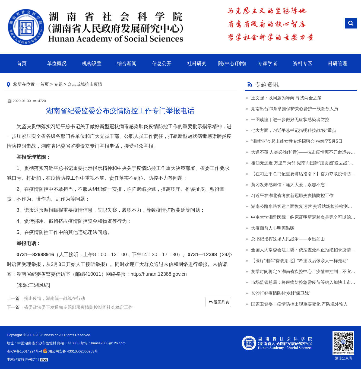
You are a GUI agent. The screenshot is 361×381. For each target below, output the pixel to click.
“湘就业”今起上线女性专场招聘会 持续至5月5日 (297, 141)
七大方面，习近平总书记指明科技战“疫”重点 (294, 130)
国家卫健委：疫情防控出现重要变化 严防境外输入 (299, 304)
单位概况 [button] (56, 63)
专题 (58, 84)
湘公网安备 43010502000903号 (70, 351)
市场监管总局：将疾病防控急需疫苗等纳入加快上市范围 (305, 282)
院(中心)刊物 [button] (232, 63)
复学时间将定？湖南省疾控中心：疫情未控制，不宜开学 (305, 271)
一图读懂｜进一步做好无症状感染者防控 (290, 119)
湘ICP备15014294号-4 (24, 351)
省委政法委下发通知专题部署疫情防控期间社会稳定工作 (78, 307)
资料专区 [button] (302, 63)
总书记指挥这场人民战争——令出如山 (288, 239)
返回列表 (219, 302)
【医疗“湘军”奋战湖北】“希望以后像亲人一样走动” (299, 260)
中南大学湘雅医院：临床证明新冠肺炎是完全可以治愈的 (305, 217)
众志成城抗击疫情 (85, 84)
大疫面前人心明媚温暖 (272, 228)
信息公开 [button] (162, 63)
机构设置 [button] (92, 63)
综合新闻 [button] (127, 63)
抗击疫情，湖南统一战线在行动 (54, 298)
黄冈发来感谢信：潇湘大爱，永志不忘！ (290, 184)
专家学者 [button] (267, 63)
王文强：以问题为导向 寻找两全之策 (286, 98)
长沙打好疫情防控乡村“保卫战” (281, 293)
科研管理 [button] (337, 63)
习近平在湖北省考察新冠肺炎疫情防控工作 (292, 195)
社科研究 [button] (197, 63)
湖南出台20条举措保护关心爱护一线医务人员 (294, 108)
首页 (44, 84)
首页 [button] (22, 63)
